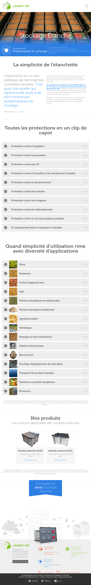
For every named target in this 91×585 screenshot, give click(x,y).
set (60, 581)
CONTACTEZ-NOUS (20, 561)
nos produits (19, 111)
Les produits (52, 53)
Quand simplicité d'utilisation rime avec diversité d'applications (68, 51)
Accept (35, 581)
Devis (73, 556)
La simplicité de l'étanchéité (57, 47)
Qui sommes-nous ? (51, 552)
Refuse (47, 581)
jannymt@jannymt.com (20, 557)
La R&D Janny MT (77, 554)
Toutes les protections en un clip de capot (62, 49)
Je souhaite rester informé (71, 573)
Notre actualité (48, 573)
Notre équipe (48, 554)
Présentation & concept (79, 552)
